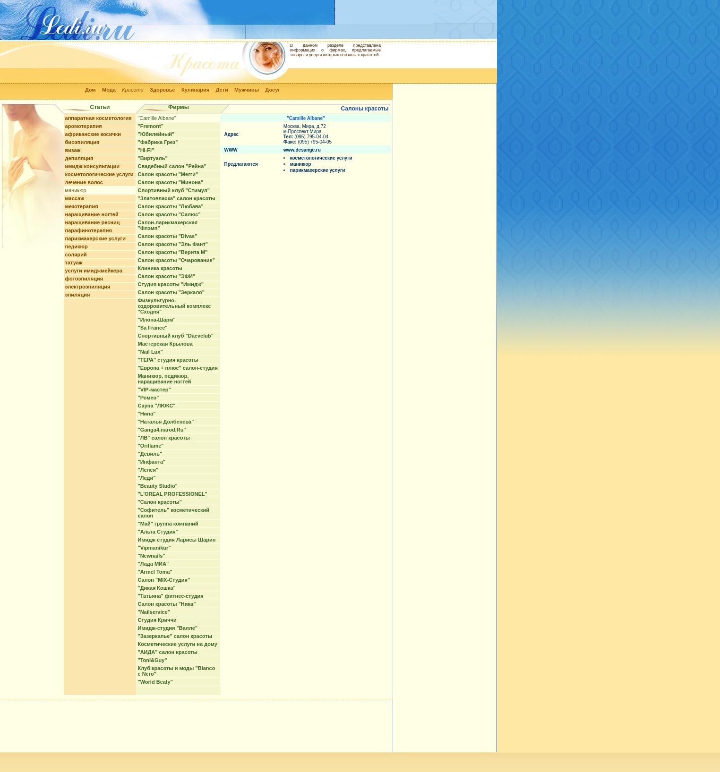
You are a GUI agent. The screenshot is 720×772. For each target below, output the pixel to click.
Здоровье (162, 90)
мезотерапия (81, 206)
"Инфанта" (151, 462)
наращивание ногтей (92, 214)
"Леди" (146, 478)
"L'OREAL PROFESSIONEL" (172, 494)
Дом (90, 90)
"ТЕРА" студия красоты (167, 360)
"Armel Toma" (154, 572)
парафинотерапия (88, 230)
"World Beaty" (154, 682)
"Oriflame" (150, 446)
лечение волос (84, 182)
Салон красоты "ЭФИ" (166, 276)
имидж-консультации (92, 166)
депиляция (79, 158)
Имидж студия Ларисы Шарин (176, 540)
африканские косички (93, 134)
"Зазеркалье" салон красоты (174, 636)
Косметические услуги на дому (177, 644)
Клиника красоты (159, 268)
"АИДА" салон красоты (167, 652)
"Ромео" (148, 397)
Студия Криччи (156, 620)
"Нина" (146, 413)
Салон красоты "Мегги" (167, 174)
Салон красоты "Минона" (170, 182)
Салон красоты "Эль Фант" (172, 244)
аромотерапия (83, 126)
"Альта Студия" (157, 531)
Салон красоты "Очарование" (175, 260)
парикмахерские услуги (95, 238)
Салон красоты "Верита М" (172, 252)
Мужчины (246, 90)
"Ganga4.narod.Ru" (161, 430)
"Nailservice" (153, 612)
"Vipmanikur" (154, 548)
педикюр (76, 246)
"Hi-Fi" (145, 150)
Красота (133, 90)
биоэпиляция (82, 142)
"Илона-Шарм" (156, 319)
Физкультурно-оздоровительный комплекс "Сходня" (174, 305)
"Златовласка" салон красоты (176, 198)
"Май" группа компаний (167, 523)
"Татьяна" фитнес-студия (170, 596)
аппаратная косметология (98, 118)
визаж (73, 150)
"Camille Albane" (156, 118)
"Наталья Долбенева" (165, 421)
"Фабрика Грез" (157, 142)
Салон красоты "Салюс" (168, 214)
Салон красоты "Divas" (167, 236)
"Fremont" (150, 126)
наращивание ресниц (92, 222)
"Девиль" (149, 454)
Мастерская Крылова (164, 344)
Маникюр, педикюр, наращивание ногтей (164, 378)
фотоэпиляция (84, 278)
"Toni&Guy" (152, 660)
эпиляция (77, 294)
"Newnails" (151, 556)
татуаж (74, 262)
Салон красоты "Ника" (166, 604)
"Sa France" (152, 328)
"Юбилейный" (155, 134)
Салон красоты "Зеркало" (171, 292)
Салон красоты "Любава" (170, 206)
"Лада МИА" (153, 564)
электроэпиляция (88, 286)
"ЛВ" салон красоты (163, 438)
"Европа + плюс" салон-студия (177, 368)
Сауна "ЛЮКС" (156, 405)
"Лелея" (147, 470)
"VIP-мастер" (154, 389)
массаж (74, 198)
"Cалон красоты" (159, 502)
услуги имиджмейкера (93, 270)
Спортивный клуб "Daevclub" (175, 336)
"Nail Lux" (150, 352)
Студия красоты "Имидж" (170, 284)
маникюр (75, 190)
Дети (222, 90)
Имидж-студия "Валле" (167, 628)
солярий (76, 254)
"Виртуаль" (152, 158)
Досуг (272, 90)
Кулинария (195, 90)
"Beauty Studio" (157, 486)
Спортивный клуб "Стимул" (173, 190)
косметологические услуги (99, 174)
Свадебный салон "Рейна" (171, 166)
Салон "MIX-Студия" (163, 580)
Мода (109, 90)
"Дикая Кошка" (156, 588)
